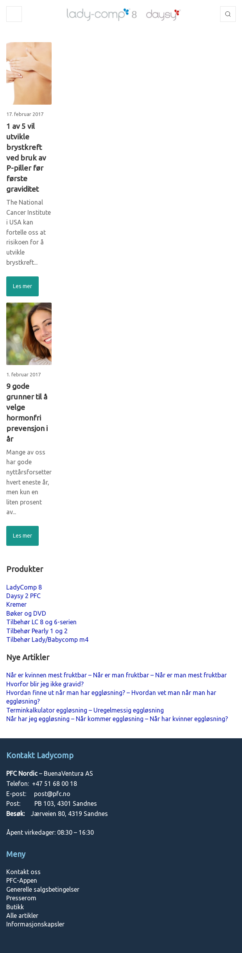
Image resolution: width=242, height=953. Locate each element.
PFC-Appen (21, 880)
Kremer (16, 604)
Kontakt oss (23, 871)
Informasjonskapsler (35, 924)
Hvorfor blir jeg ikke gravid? (45, 684)
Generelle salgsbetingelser (42, 889)
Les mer (22, 286)
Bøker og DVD (26, 613)
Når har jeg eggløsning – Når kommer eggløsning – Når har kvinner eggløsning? (117, 718)
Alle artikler (22, 915)
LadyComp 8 (24, 587)
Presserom (21, 897)
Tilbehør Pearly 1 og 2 (37, 630)
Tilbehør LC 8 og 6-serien (41, 621)
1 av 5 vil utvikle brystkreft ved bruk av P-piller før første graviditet (26, 157)
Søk (228, 14)
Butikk (15, 906)
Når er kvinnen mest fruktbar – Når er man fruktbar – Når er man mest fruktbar (116, 675)
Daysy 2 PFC (23, 595)
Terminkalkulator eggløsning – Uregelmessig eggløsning (85, 710)
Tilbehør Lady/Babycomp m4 (47, 639)
